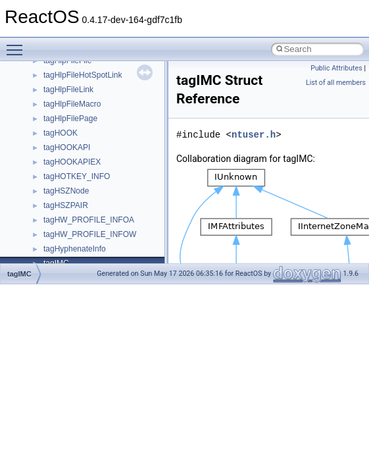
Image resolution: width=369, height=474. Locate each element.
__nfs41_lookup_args (81, 246)
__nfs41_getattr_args (80, 73)
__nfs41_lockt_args (77, 189)
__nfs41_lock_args (76, 145)
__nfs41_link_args (75, 116)
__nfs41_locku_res (76, 232)
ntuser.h (254, 134)
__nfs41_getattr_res (78, 87)
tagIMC (19, 274)
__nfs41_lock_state (77, 174)
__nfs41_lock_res (74, 160)
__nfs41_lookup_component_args (102, 261)
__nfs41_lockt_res (75, 203)
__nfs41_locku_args (78, 218)
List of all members (336, 82)
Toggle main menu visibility (18, 44)
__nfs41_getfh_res (76, 102)
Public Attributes (336, 68)
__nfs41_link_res (73, 131)
